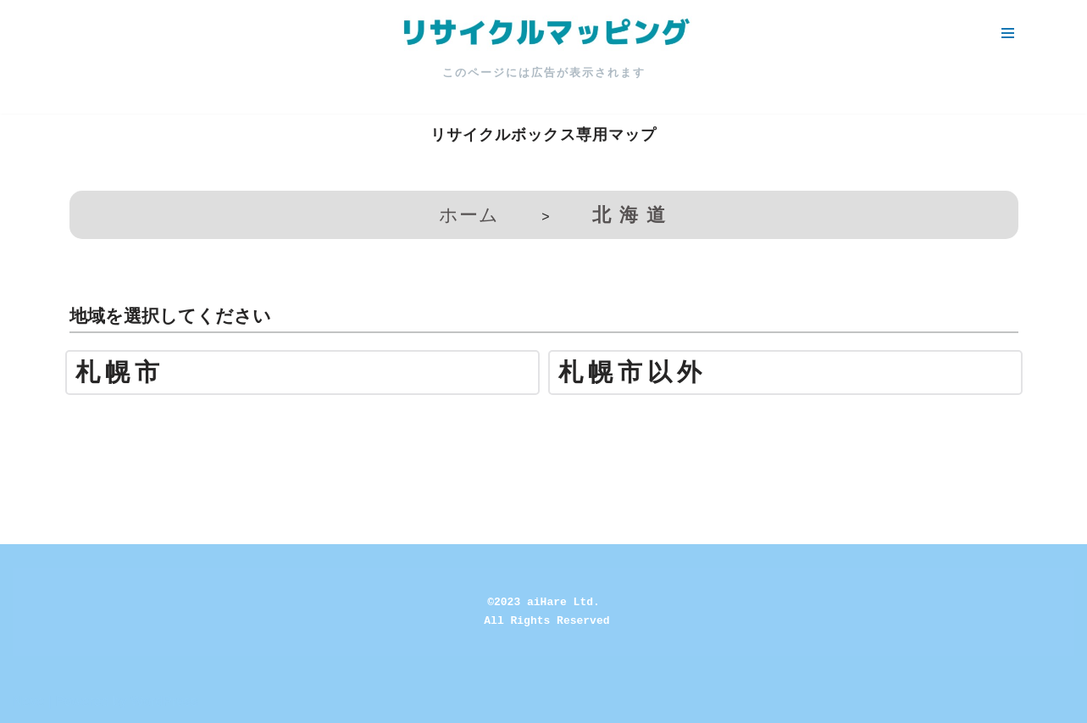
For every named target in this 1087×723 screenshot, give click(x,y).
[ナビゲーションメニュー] (1008, 33)
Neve (28, 701)
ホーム (469, 214)
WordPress (163, 701)
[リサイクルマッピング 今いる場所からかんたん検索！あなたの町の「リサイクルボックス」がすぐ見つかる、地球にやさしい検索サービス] (544, 33)
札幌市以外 (632, 372)
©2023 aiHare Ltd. (543, 602)
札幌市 (119, 372)
